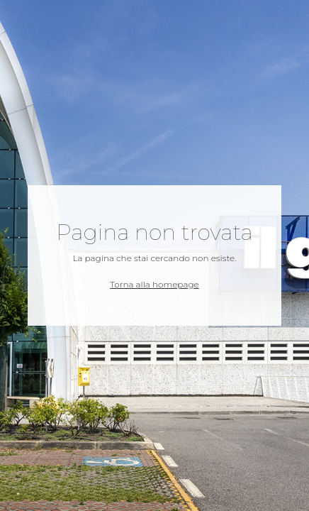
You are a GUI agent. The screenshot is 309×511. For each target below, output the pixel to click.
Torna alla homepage (154, 284)
